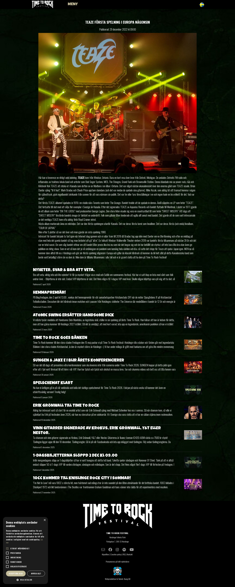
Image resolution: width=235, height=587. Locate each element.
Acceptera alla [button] (16, 573)
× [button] (44, 520)
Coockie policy (115, 554)
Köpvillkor (105, 554)
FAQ (124, 554)
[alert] (25, 550)
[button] (25, 579)
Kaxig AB (127, 578)
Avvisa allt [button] (36, 573)
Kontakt (130, 554)
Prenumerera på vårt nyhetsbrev (117, 561)
